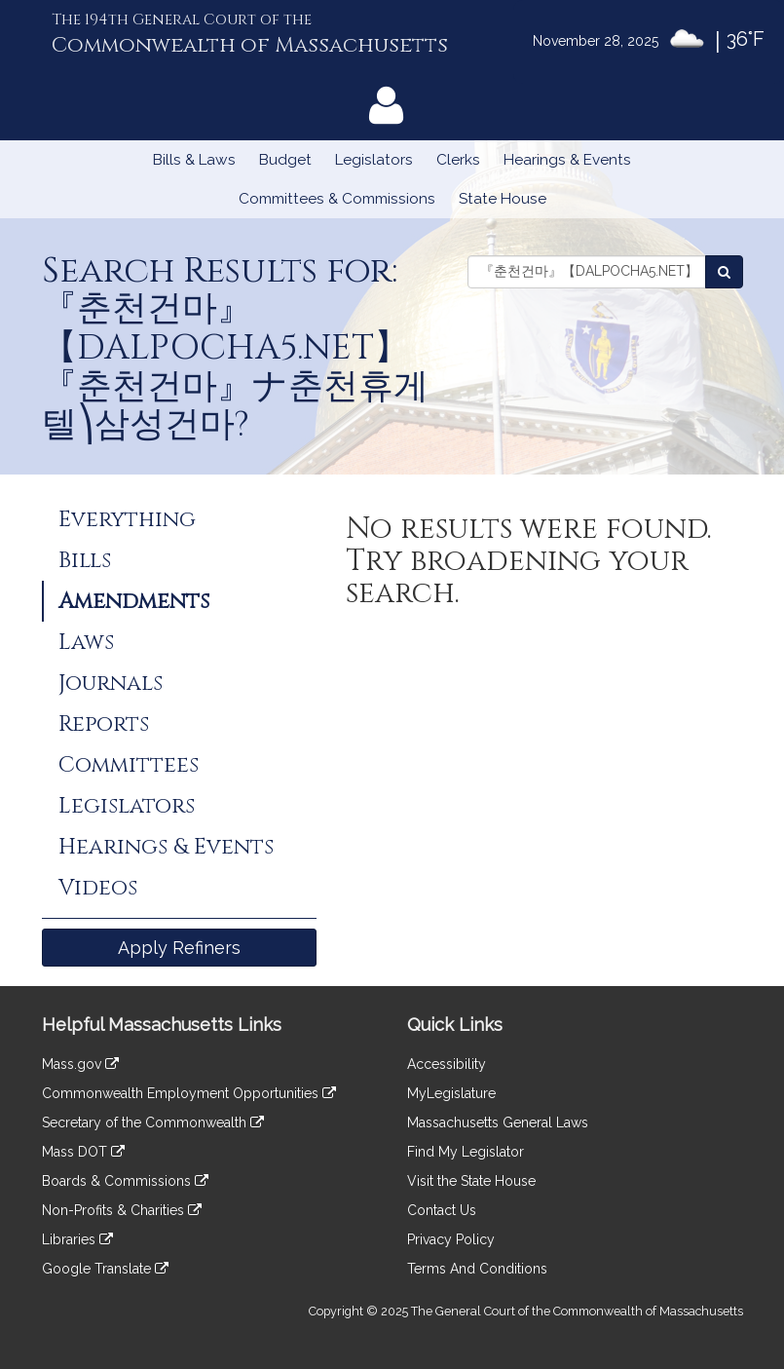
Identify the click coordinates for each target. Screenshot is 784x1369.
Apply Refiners (179, 947)
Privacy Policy (451, 1239)
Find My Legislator (465, 1152)
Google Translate (105, 1268)
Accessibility (446, 1064)
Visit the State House (471, 1181)
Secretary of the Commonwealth (153, 1122)
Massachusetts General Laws (497, 1122)
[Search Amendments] (724, 271)
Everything (127, 519)
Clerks (458, 160)
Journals (110, 683)
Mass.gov (80, 1064)
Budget (285, 160)
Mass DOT (83, 1152)
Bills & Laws (194, 160)
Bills (84, 560)
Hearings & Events (567, 160)
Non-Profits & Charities (122, 1210)
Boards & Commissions (125, 1181)
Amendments (133, 601)
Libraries (77, 1239)
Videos (97, 887)
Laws (86, 642)
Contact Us (441, 1210)
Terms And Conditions (477, 1268)
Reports (103, 724)
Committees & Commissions (337, 199)
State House (502, 199)
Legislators (374, 160)
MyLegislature (451, 1093)
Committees (128, 765)
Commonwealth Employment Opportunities (189, 1093)
